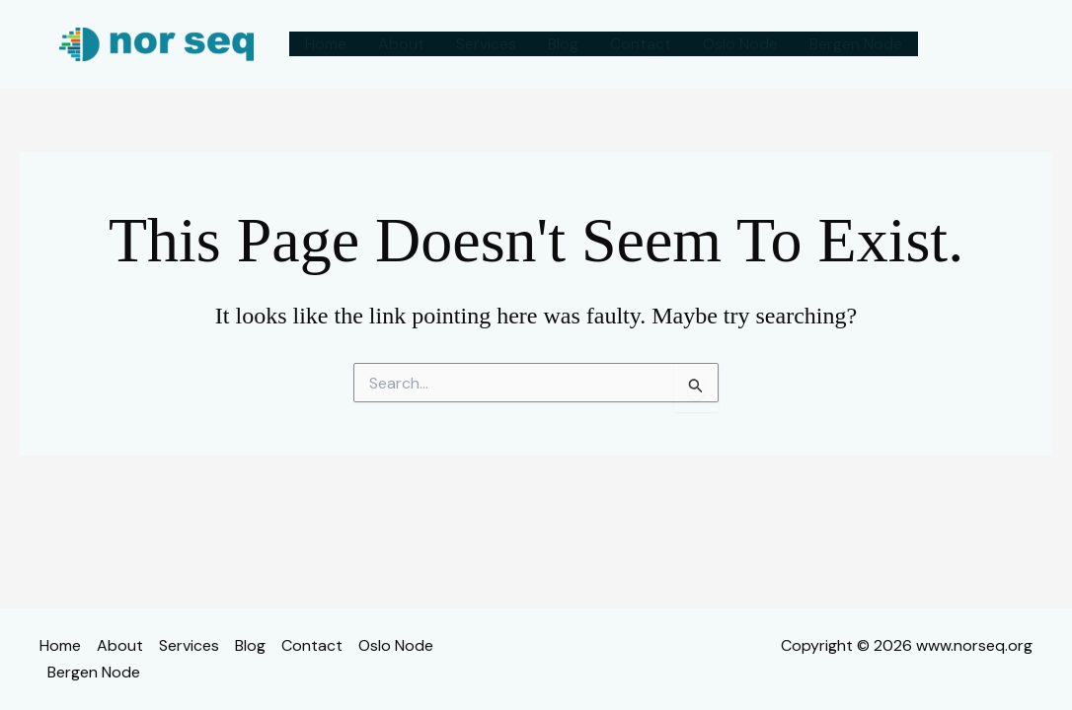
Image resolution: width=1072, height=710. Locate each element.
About (401, 44)
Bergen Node (855, 44)
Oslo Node (740, 44)
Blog (563, 44)
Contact (640, 44)
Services (486, 44)
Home (325, 44)
